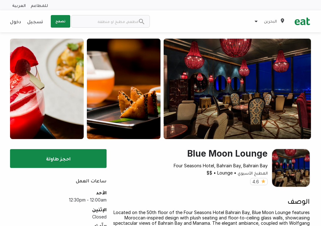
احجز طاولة (58, 158)
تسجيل (35, 21)
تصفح (60, 21)
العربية (19, 5)
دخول (15, 21)
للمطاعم (39, 5)
